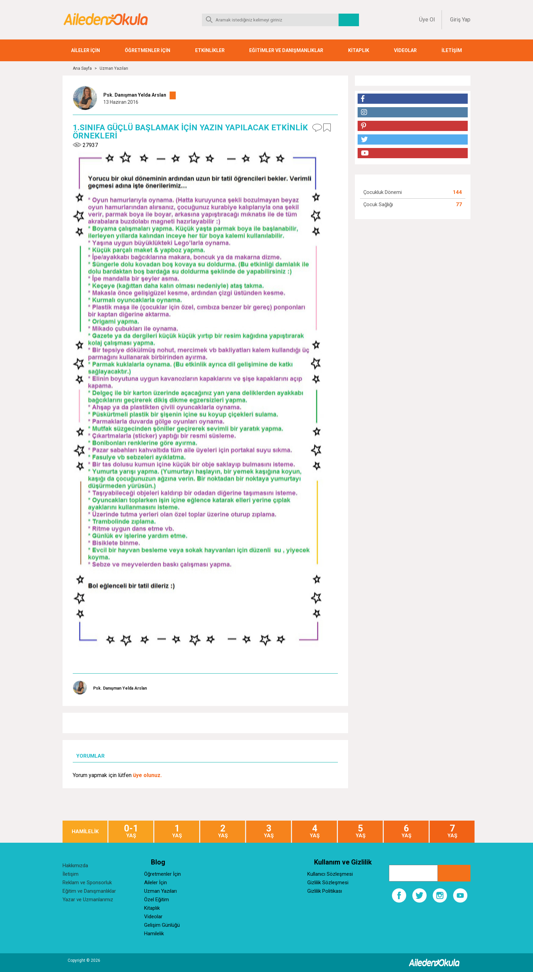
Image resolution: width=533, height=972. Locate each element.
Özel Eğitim (156, 899)
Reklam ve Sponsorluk (87, 882)
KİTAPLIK (358, 50)
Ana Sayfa (82, 68)
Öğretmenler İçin (162, 874)
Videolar (153, 916)
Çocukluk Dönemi (382, 192)
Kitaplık (152, 908)
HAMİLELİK (85, 831)
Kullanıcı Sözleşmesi (330, 874)
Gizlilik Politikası (324, 891)
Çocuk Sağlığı (378, 204)
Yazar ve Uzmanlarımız (88, 899)
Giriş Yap (460, 19)
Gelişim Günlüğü (162, 925)
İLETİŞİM (452, 50)
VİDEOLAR (405, 50)
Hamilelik (154, 933)
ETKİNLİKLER (210, 50)
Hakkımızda (75, 865)
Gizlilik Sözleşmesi (327, 882)
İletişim (71, 874)
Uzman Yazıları (114, 68)
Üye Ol (427, 19)
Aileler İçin (155, 882)
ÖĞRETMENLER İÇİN (147, 50)
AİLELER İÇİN (85, 50)
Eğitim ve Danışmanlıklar (89, 891)
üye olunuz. (147, 775)
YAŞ (131, 831)
